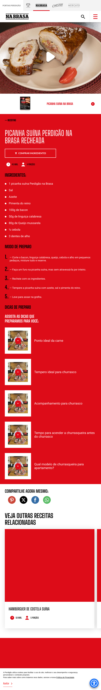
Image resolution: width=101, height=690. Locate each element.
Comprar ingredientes (30, 153)
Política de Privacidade (65, 677)
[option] (49, 578)
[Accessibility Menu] (94, 683)
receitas (12, 120)
